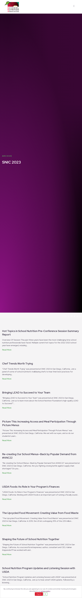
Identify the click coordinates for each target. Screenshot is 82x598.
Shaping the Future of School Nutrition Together (30, 539)
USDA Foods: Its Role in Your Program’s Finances (30, 486)
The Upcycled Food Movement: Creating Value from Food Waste (40, 513)
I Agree (38, 594)
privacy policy (45, 591)
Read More (6, 350)
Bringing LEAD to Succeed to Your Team (26, 392)
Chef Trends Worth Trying (17, 363)
